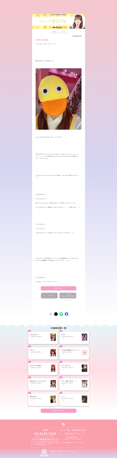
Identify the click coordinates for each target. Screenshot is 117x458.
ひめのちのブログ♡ (41, 199)
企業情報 (52, 451)
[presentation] (58, 306)
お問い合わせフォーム (72, 434)
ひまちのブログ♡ (41, 228)
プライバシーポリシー (71, 451)
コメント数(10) (68, 300)
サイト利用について (60, 451)
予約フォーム (69, 442)
